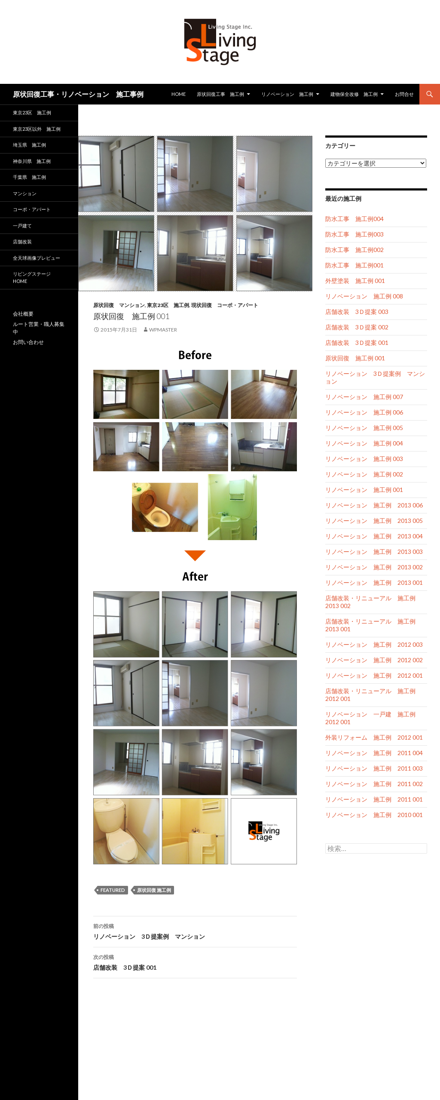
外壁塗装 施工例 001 (355, 280)
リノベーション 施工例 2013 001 (374, 582)
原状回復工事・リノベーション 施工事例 (78, 94)
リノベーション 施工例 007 (364, 396)
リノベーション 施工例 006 (364, 412)
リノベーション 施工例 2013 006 (374, 505)
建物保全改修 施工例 (354, 94)
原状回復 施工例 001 (355, 358)
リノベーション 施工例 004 (364, 443)
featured (113, 890)
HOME (178, 94)
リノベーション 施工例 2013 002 (374, 567)
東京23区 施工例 (168, 305)
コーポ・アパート (32, 209)
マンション (25, 193)
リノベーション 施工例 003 (364, 458)
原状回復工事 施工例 (220, 94)
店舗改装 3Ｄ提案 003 (356, 311)
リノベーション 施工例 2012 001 (374, 675)
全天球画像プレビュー (36, 258)
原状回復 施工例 (154, 890)
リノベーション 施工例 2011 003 (374, 768)
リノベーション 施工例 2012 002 (374, 660)
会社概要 (23, 313)
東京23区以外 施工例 (37, 129)
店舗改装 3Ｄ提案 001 (195, 961)
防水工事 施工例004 (354, 218)
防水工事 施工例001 (354, 265)
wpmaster (163, 329)
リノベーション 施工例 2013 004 (374, 536)
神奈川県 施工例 (32, 161)
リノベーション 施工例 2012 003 (374, 644)
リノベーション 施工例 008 (364, 296)
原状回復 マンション (119, 305)
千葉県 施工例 (29, 177)
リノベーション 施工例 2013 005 (374, 520)
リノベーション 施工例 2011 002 (374, 783)
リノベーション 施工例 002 (364, 474)
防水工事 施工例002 (354, 249)
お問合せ (404, 94)
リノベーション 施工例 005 (364, 427)
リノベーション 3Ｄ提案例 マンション (195, 930)
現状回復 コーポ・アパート (224, 305)
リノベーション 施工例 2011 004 (374, 752)
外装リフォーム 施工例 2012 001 (374, 737)
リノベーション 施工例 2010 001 (374, 814)
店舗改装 (22, 241)
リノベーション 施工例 (287, 94)
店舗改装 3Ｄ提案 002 (356, 327)
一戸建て (22, 225)
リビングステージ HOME (32, 277)
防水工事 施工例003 (354, 234)
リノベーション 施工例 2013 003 (374, 551)
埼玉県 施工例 (29, 144)
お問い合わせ (28, 342)
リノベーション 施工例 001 (364, 489)
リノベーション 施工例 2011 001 (374, 799)
